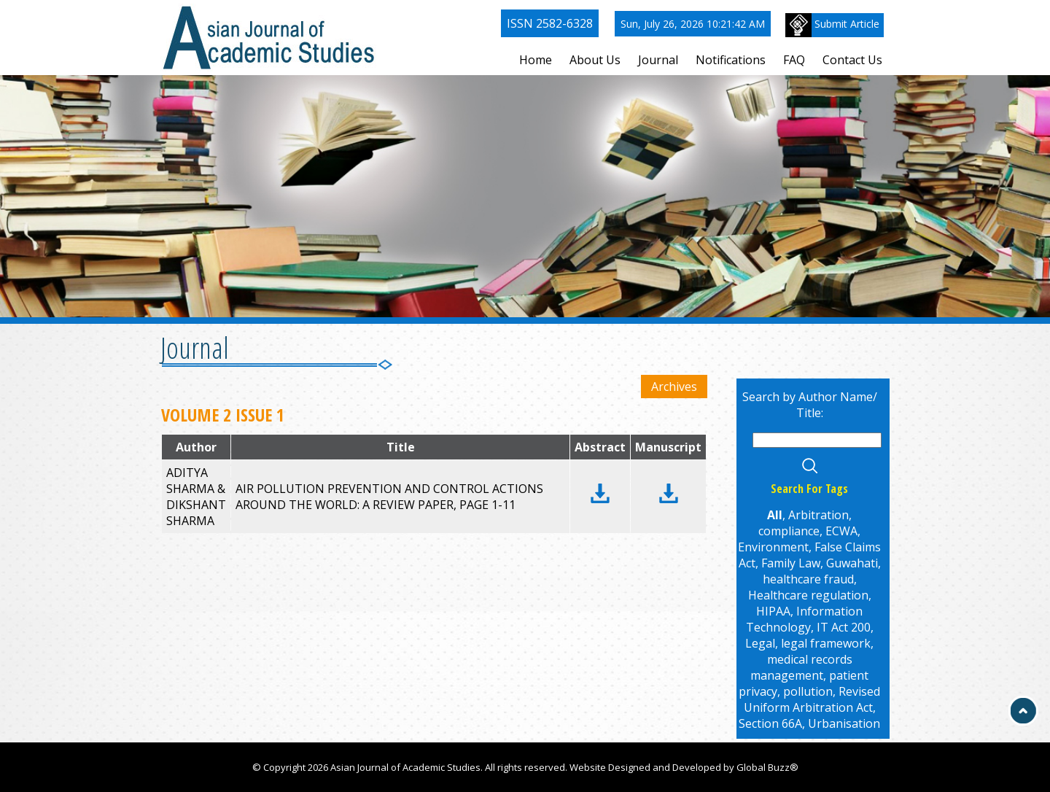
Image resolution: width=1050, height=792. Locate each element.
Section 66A (770, 723)
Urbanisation (844, 723)
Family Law (790, 563)
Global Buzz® (767, 767)
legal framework (826, 643)
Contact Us (852, 60)
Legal (760, 643)
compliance (789, 531)
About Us (595, 60)
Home (535, 60)
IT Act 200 (844, 627)
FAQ (794, 60)
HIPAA (773, 611)
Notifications (731, 60)
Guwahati (852, 563)
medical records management (801, 667)
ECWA (841, 531)
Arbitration (818, 515)
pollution (808, 691)
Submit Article (832, 25)
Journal (658, 60)
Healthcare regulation (808, 595)
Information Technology (804, 619)
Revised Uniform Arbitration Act (812, 699)
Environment (773, 547)
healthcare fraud (808, 579)
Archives (674, 386)
